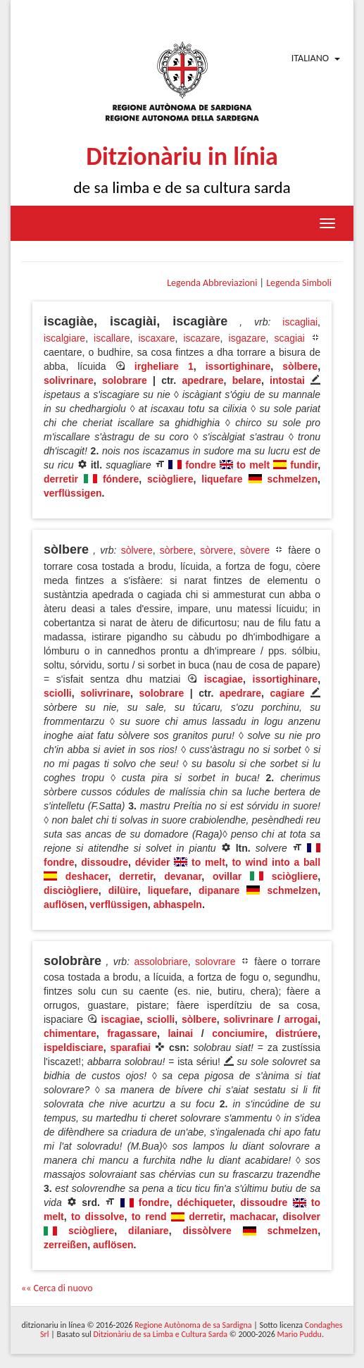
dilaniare (148, 1230)
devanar (182, 876)
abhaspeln (177, 904)
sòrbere (176, 550)
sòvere (255, 550)
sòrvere (216, 550)
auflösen (64, 904)
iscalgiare (64, 338)
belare (246, 380)
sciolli (58, 693)
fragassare (132, 1033)
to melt (253, 465)
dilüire (123, 890)
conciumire (238, 1033)
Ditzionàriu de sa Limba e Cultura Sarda (160, 1334)
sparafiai (131, 1047)
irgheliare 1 (164, 366)
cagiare (287, 693)
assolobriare (160, 961)
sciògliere (170, 479)
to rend (149, 1216)
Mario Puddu (299, 1334)
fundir (304, 465)
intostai (287, 380)
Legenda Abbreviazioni (212, 283)
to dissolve (98, 1216)
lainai (180, 1033)
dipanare (219, 890)
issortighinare (238, 366)
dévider (152, 862)
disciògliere (71, 890)
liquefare (221, 479)
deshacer (86, 876)
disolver (301, 1216)
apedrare (202, 380)
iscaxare (156, 338)
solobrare (124, 380)
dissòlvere (206, 1230)
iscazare (201, 338)
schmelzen (293, 479)
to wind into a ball (276, 862)
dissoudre (104, 862)
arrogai (301, 1019)
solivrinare (69, 380)
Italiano (310, 58)
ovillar (227, 876)
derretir (61, 479)
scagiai (289, 338)
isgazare (247, 338)
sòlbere (300, 366)
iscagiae (223, 679)
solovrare (215, 961)
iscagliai (300, 322)
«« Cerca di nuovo (57, 1288)
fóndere (121, 479)
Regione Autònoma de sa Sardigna (192, 1325)
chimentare (70, 1033)
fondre (200, 465)
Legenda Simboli (299, 283)
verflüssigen (72, 493)
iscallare (112, 338)
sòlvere (137, 550)
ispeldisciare (73, 1047)
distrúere (296, 1033)
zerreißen (65, 1244)
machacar (253, 1216)
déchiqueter (205, 1202)
